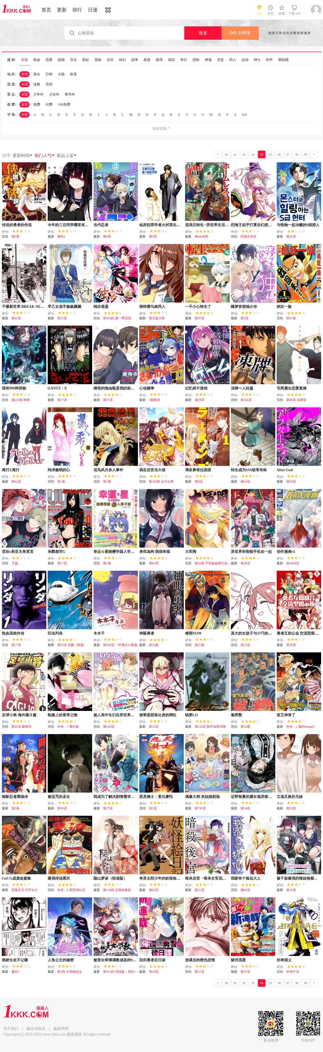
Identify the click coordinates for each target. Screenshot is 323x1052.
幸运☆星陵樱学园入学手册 (115, 552)
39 (305, 154)
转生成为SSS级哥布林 (249, 470)
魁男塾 (236, 715)
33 (252, 154)
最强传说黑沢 (59, 878)
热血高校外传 (13, 633)
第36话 (199, 318)
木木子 (99, 633)
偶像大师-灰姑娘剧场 (202, 797)
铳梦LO (191, 715)
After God (285, 470)
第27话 (108, 808)
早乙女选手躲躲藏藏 (64, 307)
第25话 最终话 (21, 726)
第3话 (153, 236)
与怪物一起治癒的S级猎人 (298, 225)
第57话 (245, 972)
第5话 (244, 318)
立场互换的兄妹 (290, 797)
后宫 (110, 60)
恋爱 (49, 60)
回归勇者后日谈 (152, 960)
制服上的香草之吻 (62, 715)
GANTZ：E (57, 388)
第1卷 (61, 481)
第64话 (245, 481)
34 (261, 154)
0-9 (244, 115)
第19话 (291, 890)
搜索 (203, 33)
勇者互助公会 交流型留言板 (299, 633)
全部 (24, 60)
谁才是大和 (157, 318)
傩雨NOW (193, 633)
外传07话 (292, 972)
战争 (134, 60)
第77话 (62, 400)
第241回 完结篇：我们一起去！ (125, 972)
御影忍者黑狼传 (15, 797)
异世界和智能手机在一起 (251, 552)
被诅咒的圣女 (59, 797)
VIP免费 (64, 104)
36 (279, 154)
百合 (73, 60)
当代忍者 (100, 225)
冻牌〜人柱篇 (242, 388)
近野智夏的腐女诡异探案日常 (255, 797)
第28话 (245, 563)
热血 (36, 60)
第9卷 (15, 236)
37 (287, 154)
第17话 (62, 563)
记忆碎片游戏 (196, 388)
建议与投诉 (36, 1029)
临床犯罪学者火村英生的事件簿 (165, 225)
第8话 (199, 481)
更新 (62, 10)
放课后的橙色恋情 (200, 960)
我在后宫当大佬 (152, 470)
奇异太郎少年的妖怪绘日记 (161, 878)
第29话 (199, 400)
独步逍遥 (100, 307)
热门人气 (45, 155)
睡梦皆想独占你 (244, 307)
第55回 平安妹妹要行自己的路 (216, 563)
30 (226, 154)
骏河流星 (238, 960)
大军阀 (190, 552)
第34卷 (245, 726)
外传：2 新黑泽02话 (71, 890)
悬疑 (147, 60)
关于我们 (10, 1029)
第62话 (153, 890)
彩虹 (85, 60)
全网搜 (240, 33)
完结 (49, 84)
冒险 (98, 60)
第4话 (107, 236)
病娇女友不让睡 (15, 960)
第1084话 (292, 563)
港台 (36, 74)
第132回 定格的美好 (117, 890)
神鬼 (208, 60)
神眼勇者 (146, 633)
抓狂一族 (284, 307)
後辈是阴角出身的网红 (158, 715)
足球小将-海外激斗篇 (19, 715)
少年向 (38, 94)
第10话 (153, 726)
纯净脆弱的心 (59, 470)
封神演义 (284, 960)
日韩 (49, 74)
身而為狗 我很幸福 (154, 552)
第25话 (291, 236)
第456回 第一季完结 (117, 318)
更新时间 (23, 155)
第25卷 (199, 645)
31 (235, 154)
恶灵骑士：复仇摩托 (156, 797)
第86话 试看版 (296, 400)
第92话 (16, 481)
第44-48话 (201, 236)
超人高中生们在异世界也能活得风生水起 (127, 715)
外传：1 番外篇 (68, 726)
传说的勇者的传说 (17, 225)
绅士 (257, 60)
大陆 (61, 74)
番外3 (61, 236)
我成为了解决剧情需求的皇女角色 (121, 797)
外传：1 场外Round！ (301, 726)
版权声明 (61, 1029)
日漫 (92, 10)
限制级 (283, 60)
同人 (232, 60)
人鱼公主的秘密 (61, 960)
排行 (77, 10)
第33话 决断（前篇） (72, 645)
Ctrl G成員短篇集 (16, 878)
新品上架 (67, 155)
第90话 (291, 481)
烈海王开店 (248, 236)
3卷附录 (154, 400)
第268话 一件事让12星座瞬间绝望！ (128, 645)
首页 (46, 10)
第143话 (246, 400)
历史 (220, 60)
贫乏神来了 (286, 715)
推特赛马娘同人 (152, 307)
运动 (245, 60)
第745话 (200, 808)
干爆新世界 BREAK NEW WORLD (31, 307)
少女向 (54, 94)
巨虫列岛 (55, 633)
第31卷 (291, 318)
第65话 (153, 563)
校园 (61, 60)
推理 (159, 60)
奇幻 (183, 60)
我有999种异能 (14, 388)
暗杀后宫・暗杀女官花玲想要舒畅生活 (216, 878)
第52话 (291, 808)
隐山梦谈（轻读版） (110, 878)
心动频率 (146, 388)
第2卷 (15, 808)
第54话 (245, 808)
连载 (36, 84)
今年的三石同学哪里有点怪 (70, 225)
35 (270, 154)
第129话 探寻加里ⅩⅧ (210, 726)
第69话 (245, 890)
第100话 (108, 726)
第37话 (108, 400)
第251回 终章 (20, 400)
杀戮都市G (57, 552)
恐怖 (196, 60)
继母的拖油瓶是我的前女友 (115, 388)
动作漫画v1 (286, 552)
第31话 (199, 890)
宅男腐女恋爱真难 (291, 388)
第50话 (62, 808)
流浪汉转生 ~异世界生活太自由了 (212, 225)
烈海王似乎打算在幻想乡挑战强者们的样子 (266, 225)
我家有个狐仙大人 (246, 878)
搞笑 (171, 60)
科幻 (122, 60)
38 (296, 154)
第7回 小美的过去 (69, 972)
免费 (36, 104)
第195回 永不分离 (161, 481)
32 (244, 154)
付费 (49, 104)
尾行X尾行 (10, 470)
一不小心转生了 (198, 307)
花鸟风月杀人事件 (108, 470)
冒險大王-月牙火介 (24, 890)
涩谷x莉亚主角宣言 (18, 552)
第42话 (16, 318)
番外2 (15, 972)
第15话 (245, 645)
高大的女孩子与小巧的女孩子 (255, 633)
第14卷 (153, 645)
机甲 (269, 60)
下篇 (14, 563)
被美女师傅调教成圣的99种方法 (119, 960)
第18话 (291, 645)
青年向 (70, 94)
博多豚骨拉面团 (198, 470)
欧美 (73, 74)
